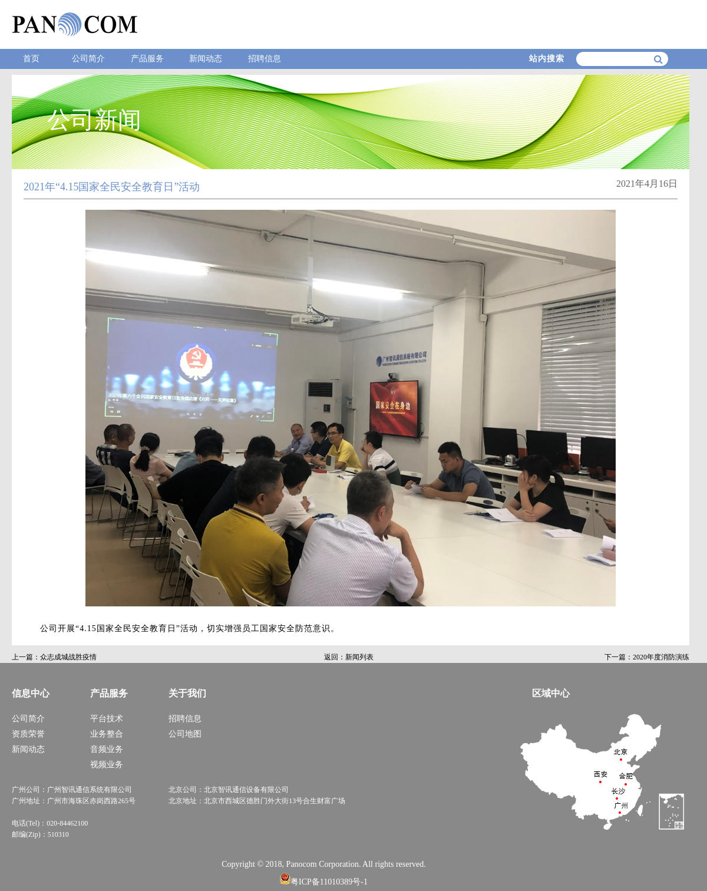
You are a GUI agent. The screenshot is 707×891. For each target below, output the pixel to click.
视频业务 (106, 764)
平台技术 (106, 718)
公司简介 (88, 58)
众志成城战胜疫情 (68, 657)
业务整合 (106, 734)
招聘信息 (264, 58)
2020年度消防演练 (661, 657)
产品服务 (147, 58)
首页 (31, 58)
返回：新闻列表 (349, 657)
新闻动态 (205, 58)
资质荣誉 (28, 734)
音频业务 (106, 749)
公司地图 (185, 734)
